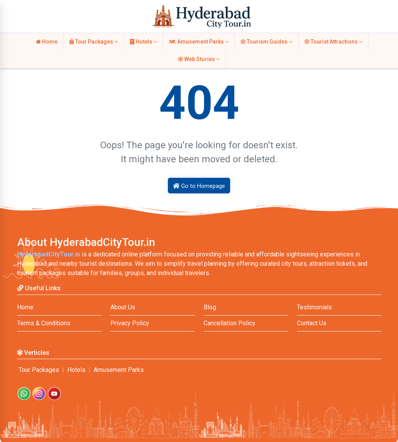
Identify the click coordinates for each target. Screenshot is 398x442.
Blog (210, 307)
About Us (122, 307)
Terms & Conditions (43, 323)
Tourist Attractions (333, 42)
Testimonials (314, 307)
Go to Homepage (199, 185)
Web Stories (199, 59)
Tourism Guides (266, 42)
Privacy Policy (129, 323)
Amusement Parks (199, 42)
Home (47, 42)
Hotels (143, 42)
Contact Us (311, 323)
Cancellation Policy (229, 323)
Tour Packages (94, 42)
